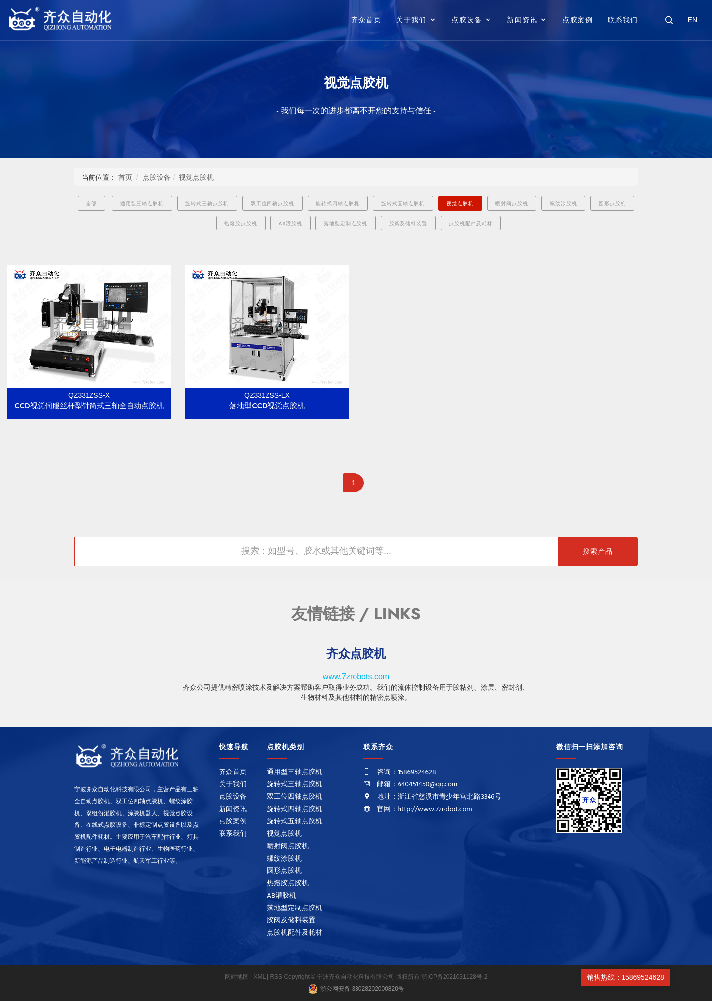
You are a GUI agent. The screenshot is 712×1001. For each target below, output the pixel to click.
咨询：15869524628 (406, 772)
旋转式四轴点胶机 (337, 203)
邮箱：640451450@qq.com (417, 784)
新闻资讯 (522, 20)
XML (259, 976)
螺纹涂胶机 (563, 203)
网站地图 (237, 976)
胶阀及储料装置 (408, 223)
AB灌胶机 (291, 223)
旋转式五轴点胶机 (403, 203)
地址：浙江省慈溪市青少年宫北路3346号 (439, 797)
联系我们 (623, 20)
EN (692, 20)
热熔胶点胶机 (240, 223)
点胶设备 (466, 20)
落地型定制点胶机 (345, 223)
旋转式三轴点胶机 (207, 203)
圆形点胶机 (612, 203)
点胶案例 (577, 20)
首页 (125, 177)
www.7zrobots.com (356, 676)
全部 (91, 203)
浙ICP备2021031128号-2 (454, 976)
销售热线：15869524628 (625, 977)
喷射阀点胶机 (511, 203)
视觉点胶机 (196, 177)
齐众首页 (366, 20)
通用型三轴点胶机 (142, 203)
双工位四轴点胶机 (272, 203)
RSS (276, 976)
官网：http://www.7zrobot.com (424, 809)
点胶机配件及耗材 (470, 223)
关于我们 (411, 20)
